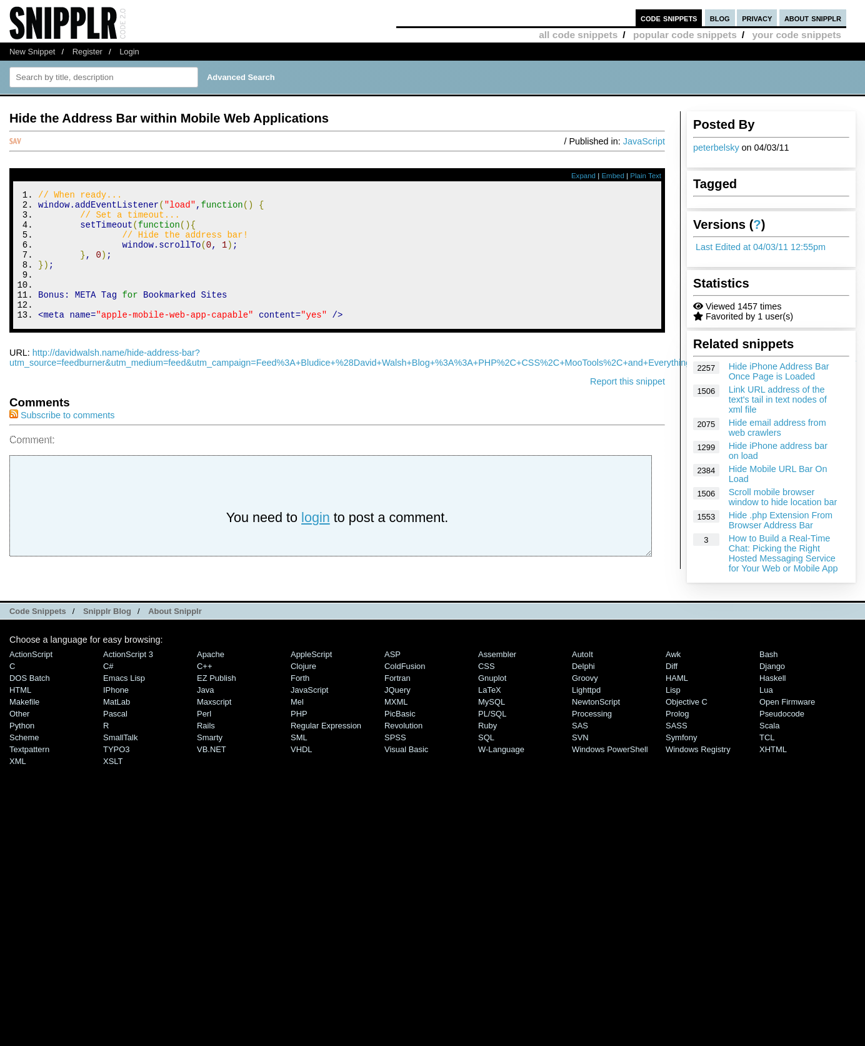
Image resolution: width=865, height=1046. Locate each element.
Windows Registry (698, 766)
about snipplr (812, 18)
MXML (396, 718)
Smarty (209, 754)
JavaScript (644, 141)
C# (108, 683)
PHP (299, 730)
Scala (769, 742)
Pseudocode (781, 730)
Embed (612, 175)
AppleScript (311, 671)
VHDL (301, 766)
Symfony (681, 754)
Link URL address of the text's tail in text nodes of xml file (778, 400)
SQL (486, 754)
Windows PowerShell (610, 766)
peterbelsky (716, 148)
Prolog (677, 730)
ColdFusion (405, 683)
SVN (580, 754)
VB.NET (211, 766)
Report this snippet (627, 406)
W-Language (501, 766)
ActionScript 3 (128, 671)
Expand (583, 175)
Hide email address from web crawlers (777, 428)
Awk (673, 671)
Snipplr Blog (107, 627)
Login (129, 51)
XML (17, 778)
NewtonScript (596, 718)
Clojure (303, 683)
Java (205, 707)
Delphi (583, 683)
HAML (677, 695)
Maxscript (214, 718)
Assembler (497, 671)
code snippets (669, 18)
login (315, 542)
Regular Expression (326, 742)
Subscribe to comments (61, 440)
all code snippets (578, 34)
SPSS (395, 754)
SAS (580, 742)
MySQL (491, 718)
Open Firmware (787, 718)
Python (21, 742)
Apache (210, 671)
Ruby (487, 742)
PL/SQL (492, 730)
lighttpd (586, 707)
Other (19, 730)
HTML (20, 707)
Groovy (585, 695)
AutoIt (582, 671)
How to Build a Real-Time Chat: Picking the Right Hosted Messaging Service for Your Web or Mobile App (783, 553)
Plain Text (645, 175)
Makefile (24, 718)
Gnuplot (492, 695)
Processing (592, 730)
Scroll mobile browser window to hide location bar (783, 497)
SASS (677, 742)
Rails (206, 742)
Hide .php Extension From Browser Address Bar (780, 520)
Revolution (403, 742)
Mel (297, 718)
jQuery (397, 707)
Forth (300, 695)
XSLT (112, 778)
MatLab (116, 718)
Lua (766, 707)
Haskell (772, 695)
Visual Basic (406, 766)
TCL (766, 754)
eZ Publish (216, 695)
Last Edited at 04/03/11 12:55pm (761, 247)
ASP (392, 671)
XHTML (773, 766)
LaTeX (489, 707)
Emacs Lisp (124, 695)
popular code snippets (685, 34)
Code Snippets (37, 627)
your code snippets (796, 34)
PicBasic (400, 730)
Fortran (397, 695)
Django (772, 683)
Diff (672, 683)
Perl (204, 730)
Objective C (687, 718)
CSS (486, 683)
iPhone (116, 707)
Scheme (24, 754)
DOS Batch (29, 695)
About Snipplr (175, 627)
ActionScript (30, 671)
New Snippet (32, 51)
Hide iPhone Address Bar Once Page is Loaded (779, 371)
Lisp (673, 707)
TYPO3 (116, 766)
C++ (204, 683)
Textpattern (29, 766)
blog (720, 18)
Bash (768, 671)
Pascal (115, 730)
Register (87, 51)
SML (299, 754)
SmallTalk (120, 754)
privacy (757, 18)
